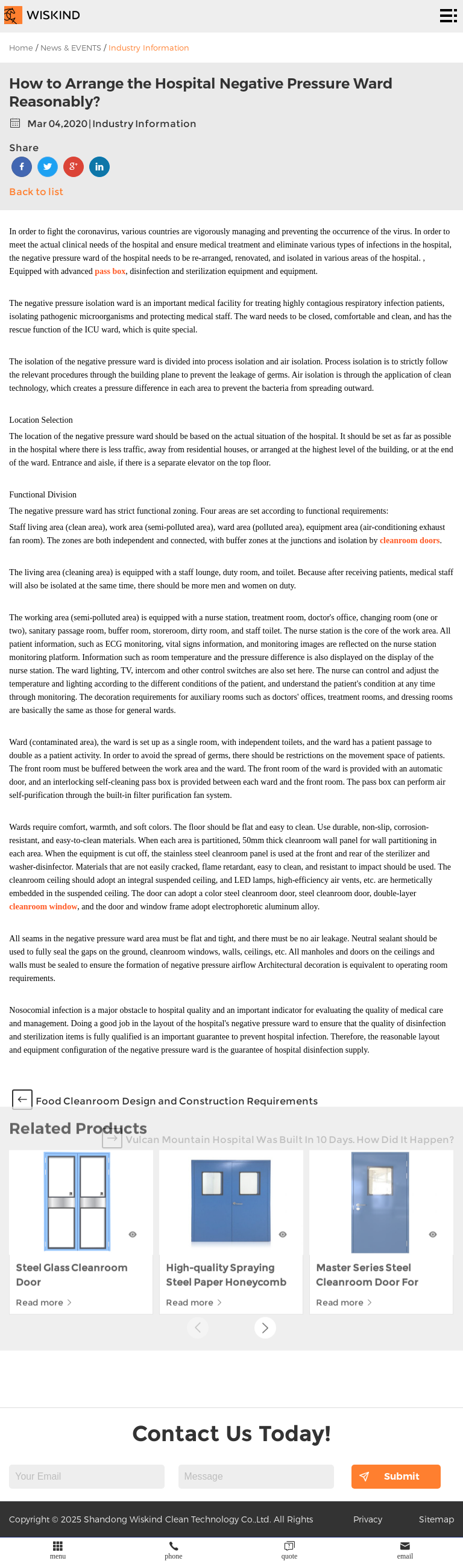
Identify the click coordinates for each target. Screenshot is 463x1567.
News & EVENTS (70, 47)
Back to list (36, 192)
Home (21, 47)
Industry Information (149, 47)
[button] (265, 1266)
